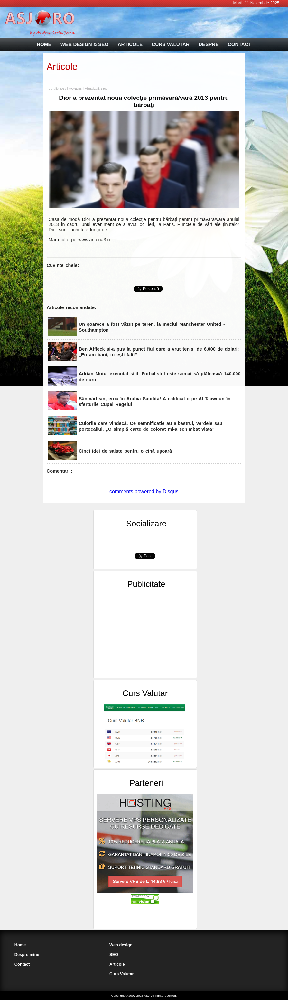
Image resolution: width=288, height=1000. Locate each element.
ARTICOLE (130, 44)
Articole (62, 66)
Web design (121, 944)
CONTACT (239, 44)
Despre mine (26, 954)
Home (20, 944)
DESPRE (208, 44)
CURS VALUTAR (171, 44)
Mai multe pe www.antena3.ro (80, 239)
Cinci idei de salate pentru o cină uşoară (125, 451)
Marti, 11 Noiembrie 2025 (256, 2)
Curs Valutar (121, 973)
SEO (113, 954)
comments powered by (143, 491)
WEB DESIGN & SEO (84, 44)
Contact (22, 964)
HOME (44, 44)
